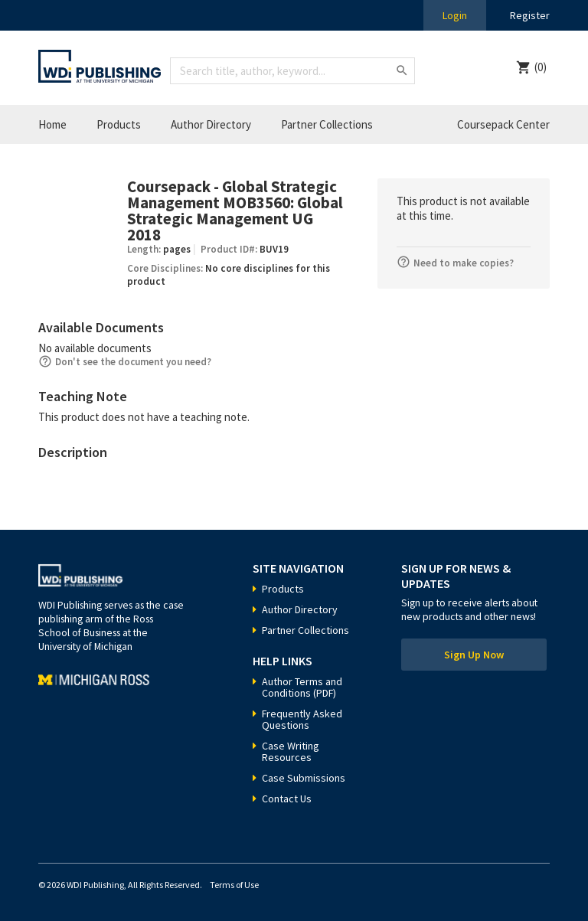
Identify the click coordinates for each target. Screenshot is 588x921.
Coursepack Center (503, 124)
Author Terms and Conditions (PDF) (302, 687)
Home (52, 124)
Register (530, 15)
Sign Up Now (474, 654)
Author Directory (211, 124)
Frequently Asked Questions (302, 719)
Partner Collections (327, 124)
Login (455, 15)
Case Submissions (303, 778)
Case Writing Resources (290, 751)
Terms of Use (234, 884)
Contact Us (287, 798)
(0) (540, 67)
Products (118, 124)
